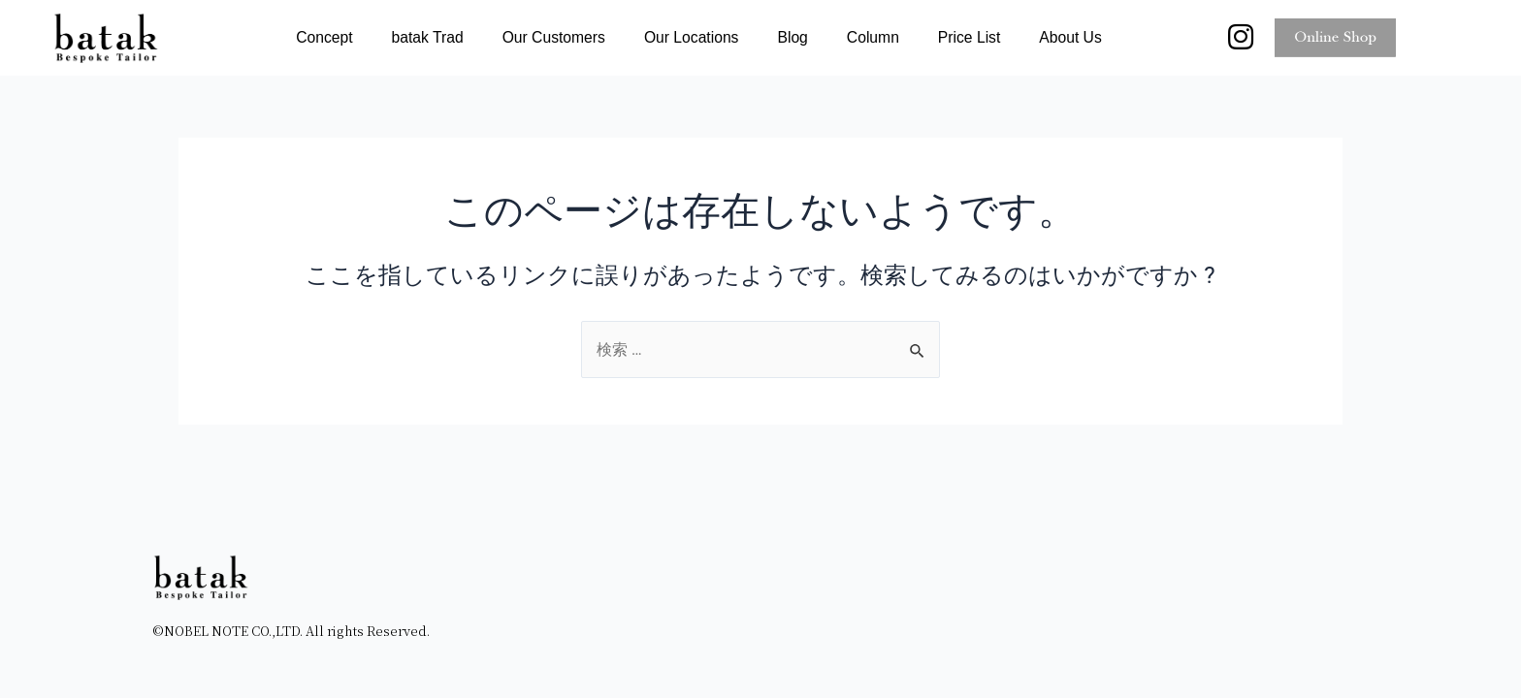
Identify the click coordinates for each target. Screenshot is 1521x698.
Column (873, 38)
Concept (324, 38)
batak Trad (428, 38)
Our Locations (691, 38)
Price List (969, 38)
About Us (1070, 38)
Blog (792, 38)
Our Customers (553, 38)
